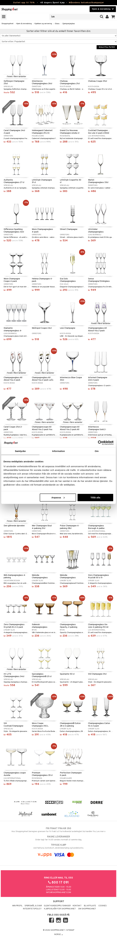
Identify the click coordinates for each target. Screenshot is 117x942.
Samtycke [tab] (20, 451)
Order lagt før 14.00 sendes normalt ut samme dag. (58, 838)
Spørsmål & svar (33, 906)
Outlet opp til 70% (24, 2)
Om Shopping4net (87, 909)
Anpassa (58, 497)
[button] (113, 17)
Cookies (102, 906)
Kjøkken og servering (43, 23)
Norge (58, 934)
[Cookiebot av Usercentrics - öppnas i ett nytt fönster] (100, 442)
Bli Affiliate (90, 906)
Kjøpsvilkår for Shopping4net (60, 909)
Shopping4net (7, 23)
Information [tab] (58, 451)
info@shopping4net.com (58, 892)
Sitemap (70, 930)
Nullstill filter (107, 47)
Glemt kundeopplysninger (57, 906)
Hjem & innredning (24, 23)
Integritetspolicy (32, 909)
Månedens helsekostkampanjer (86, 2)
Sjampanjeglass (68, 23)
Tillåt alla (95, 497)
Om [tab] (97, 451)
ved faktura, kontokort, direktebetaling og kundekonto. (58, 846)
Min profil (17, 906)
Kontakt (77, 906)
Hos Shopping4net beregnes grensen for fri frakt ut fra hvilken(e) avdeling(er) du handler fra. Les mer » (58, 830)
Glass (57, 23)
